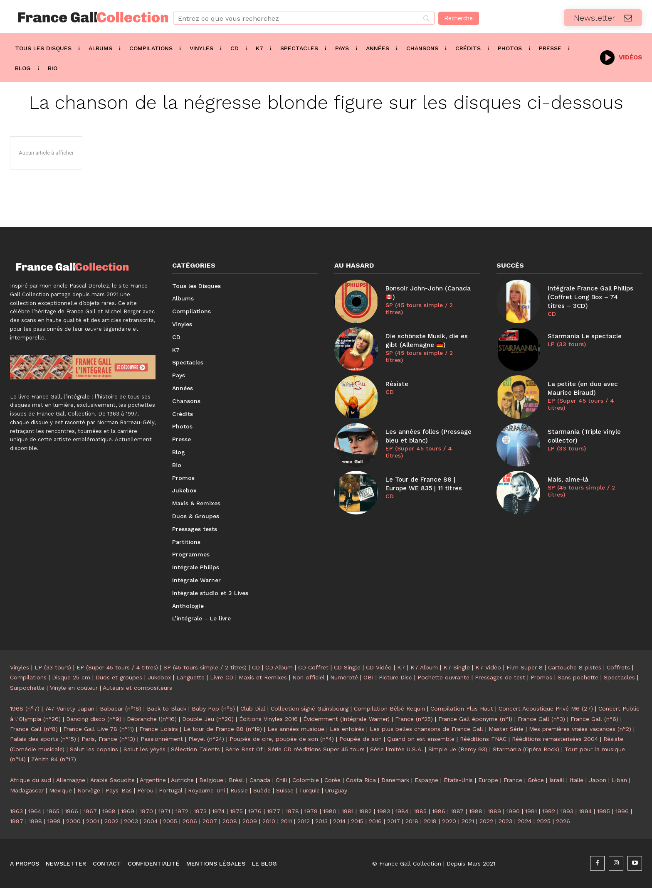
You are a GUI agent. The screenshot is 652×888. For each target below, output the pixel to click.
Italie (576, 780)
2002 (111, 821)
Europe (488, 780)
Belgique (211, 780)
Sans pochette (578, 677)
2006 (190, 821)
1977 (273, 811)
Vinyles (19, 667)
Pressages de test (500, 677)
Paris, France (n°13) (108, 738)
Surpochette (27, 687)
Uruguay (336, 790)
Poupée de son (360, 738)
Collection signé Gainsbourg (309, 708)
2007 (210, 821)
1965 (53, 811)
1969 (127, 811)
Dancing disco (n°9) (93, 719)
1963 (16, 811)
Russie (239, 790)
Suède (262, 790)
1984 (401, 811)
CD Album (279, 667)
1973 (200, 811)
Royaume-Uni (206, 790)
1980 (329, 811)
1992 (548, 811)
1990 (513, 811)
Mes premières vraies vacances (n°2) (580, 729)
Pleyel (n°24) (206, 738)
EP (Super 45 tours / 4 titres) (418, 452)
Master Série (506, 729)
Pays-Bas (119, 790)
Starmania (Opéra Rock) (526, 749)
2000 (73, 821)
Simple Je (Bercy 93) (457, 749)
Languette (190, 677)
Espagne (426, 780)
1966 (71, 811)
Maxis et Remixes (263, 677)
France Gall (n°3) (541, 719)
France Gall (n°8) (34, 729)
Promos (541, 677)
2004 (150, 821)
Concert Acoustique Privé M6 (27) (546, 708)
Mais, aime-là (568, 479)
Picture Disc (395, 677)
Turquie (309, 790)
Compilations (28, 677)
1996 (622, 811)
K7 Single (456, 667)
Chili (281, 780)
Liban (619, 780)
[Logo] (81, 17)
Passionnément (162, 738)
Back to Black (166, 708)
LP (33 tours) (567, 344)
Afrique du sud (30, 780)
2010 (268, 821)
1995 (603, 811)
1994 (585, 811)
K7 (401, 667)
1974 (218, 811)
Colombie (305, 780)
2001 (92, 821)
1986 (438, 811)
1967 (90, 811)
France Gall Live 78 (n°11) (98, 729)
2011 (286, 821)
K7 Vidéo (488, 667)
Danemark (395, 780)
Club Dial (252, 708)
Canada (259, 780)
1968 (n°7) (25, 708)
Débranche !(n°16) (152, 719)
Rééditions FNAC (483, 738)
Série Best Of (243, 749)
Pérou (145, 790)
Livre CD (221, 677)
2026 (563, 821)
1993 (567, 811)
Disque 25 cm (71, 677)
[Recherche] (458, 18)
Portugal (171, 790)
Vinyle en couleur (74, 687)
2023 (505, 821)
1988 (475, 811)
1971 (164, 811)
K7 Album (424, 667)
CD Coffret (313, 667)
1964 (34, 811)
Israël (556, 780)
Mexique (60, 790)
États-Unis (458, 780)
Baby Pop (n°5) (213, 708)
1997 (16, 821)
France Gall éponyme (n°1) (475, 719)
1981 (347, 811)
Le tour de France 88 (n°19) (222, 729)
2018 (411, 821)
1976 (255, 811)
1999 (54, 821)
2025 (544, 821)
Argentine (153, 780)
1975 (236, 811)
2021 (468, 821)
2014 (339, 821)
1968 (109, 811)
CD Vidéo (379, 667)
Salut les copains (94, 749)
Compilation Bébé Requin (389, 708)
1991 (531, 811)
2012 (303, 821)
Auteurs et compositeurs (137, 687)
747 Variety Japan (69, 708)
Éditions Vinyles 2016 (268, 719)
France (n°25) (414, 719)
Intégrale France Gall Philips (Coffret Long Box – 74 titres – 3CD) (590, 297)
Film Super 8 (524, 667)
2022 (486, 821)
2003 (131, 821)
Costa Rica (361, 780)
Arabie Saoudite (112, 780)
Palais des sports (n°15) (43, 738)
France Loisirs (158, 729)
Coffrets (618, 667)
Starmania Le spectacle (585, 336)
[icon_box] (621, 56)
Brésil (236, 780)
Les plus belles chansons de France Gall (426, 729)
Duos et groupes (119, 677)
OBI (368, 677)
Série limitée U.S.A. (396, 749)
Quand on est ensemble (420, 738)
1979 (311, 811)
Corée (332, 780)
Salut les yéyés (144, 749)
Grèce (536, 780)
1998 (35, 821)
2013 (321, 821)
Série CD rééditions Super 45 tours (316, 749)
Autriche (182, 780)
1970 (146, 811)
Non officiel (308, 677)
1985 (420, 811)
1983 (383, 811)
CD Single (347, 667)
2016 (375, 821)
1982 (365, 811)
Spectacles (619, 677)
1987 (457, 811)
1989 (494, 811)
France (513, 780)
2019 (430, 821)
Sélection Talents (195, 749)
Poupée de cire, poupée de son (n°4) (282, 738)
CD (389, 392)
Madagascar (27, 790)
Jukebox (159, 677)
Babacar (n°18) (120, 708)
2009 (249, 821)
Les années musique (295, 729)
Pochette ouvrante (443, 677)
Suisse (285, 790)
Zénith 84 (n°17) (53, 759)
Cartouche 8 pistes (574, 667)
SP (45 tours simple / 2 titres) (419, 308)
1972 (181, 811)
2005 (170, 821)
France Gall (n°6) (594, 719)
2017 (393, 821)
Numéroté (344, 677)
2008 (229, 821)
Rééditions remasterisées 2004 (555, 738)
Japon (597, 780)
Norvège (88, 790)
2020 (449, 821)
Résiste (396, 384)
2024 (524, 821)
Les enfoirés (347, 729)
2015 (357, 821)
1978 (292, 811)
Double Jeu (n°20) (208, 719)
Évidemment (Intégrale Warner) (346, 719)
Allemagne (70, 780)
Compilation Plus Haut (461, 708)
